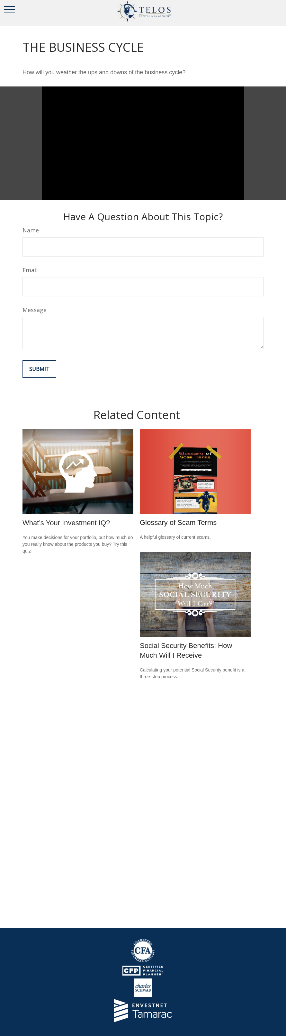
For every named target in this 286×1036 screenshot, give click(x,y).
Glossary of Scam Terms (178, 522)
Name (30, 230)
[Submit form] (39, 369)
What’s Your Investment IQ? (66, 523)
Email (30, 270)
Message (34, 310)
